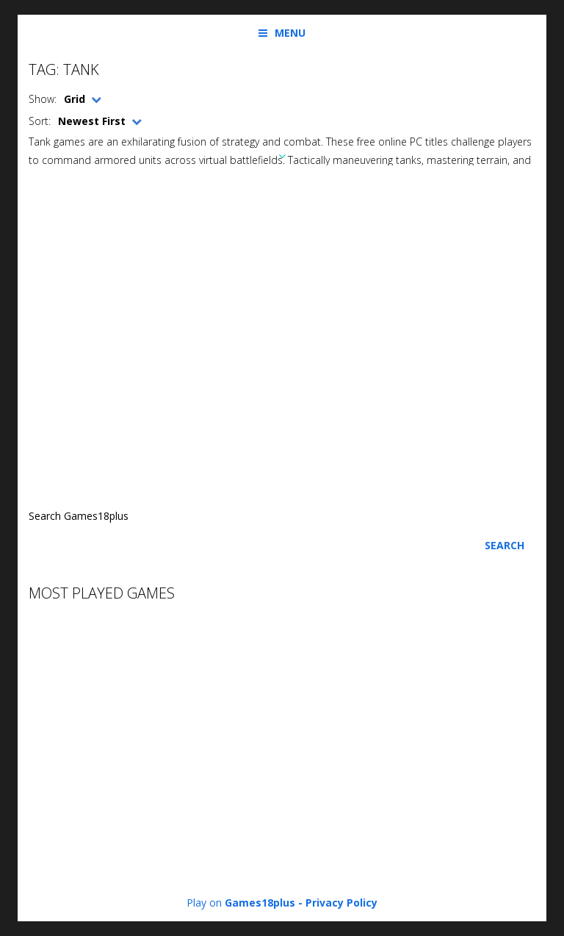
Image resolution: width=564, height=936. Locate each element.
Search (504, 545)
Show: (43, 99)
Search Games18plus (79, 516)
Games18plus (260, 903)
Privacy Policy (341, 903)
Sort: (40, 121)
